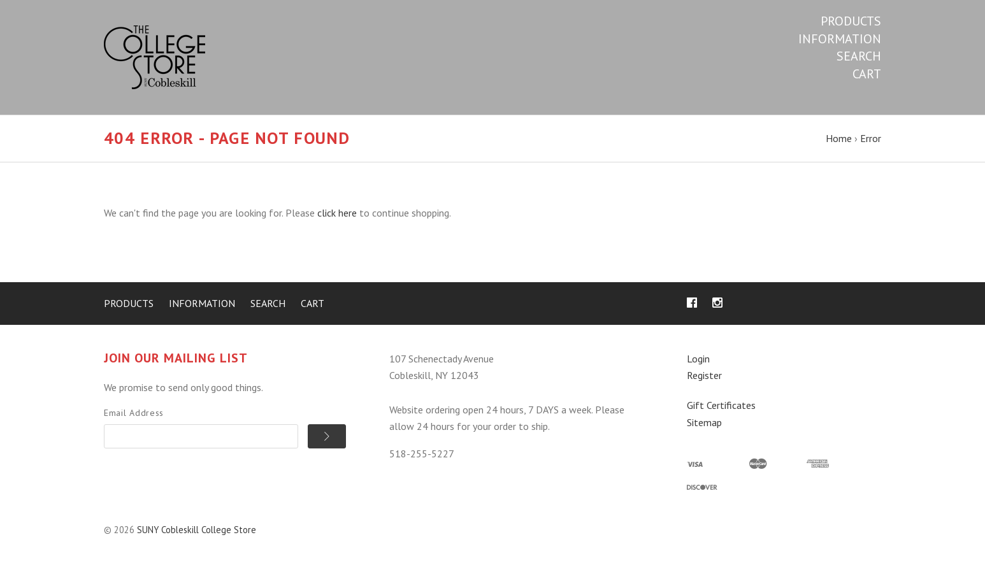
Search (859, 56)
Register (704, 375)
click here (337, 212)
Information (839, 39)
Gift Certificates (721, 405)
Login (698, 358)
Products (851, 21)
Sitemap (704, 422)
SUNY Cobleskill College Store (196, 530)
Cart (866, 74)
